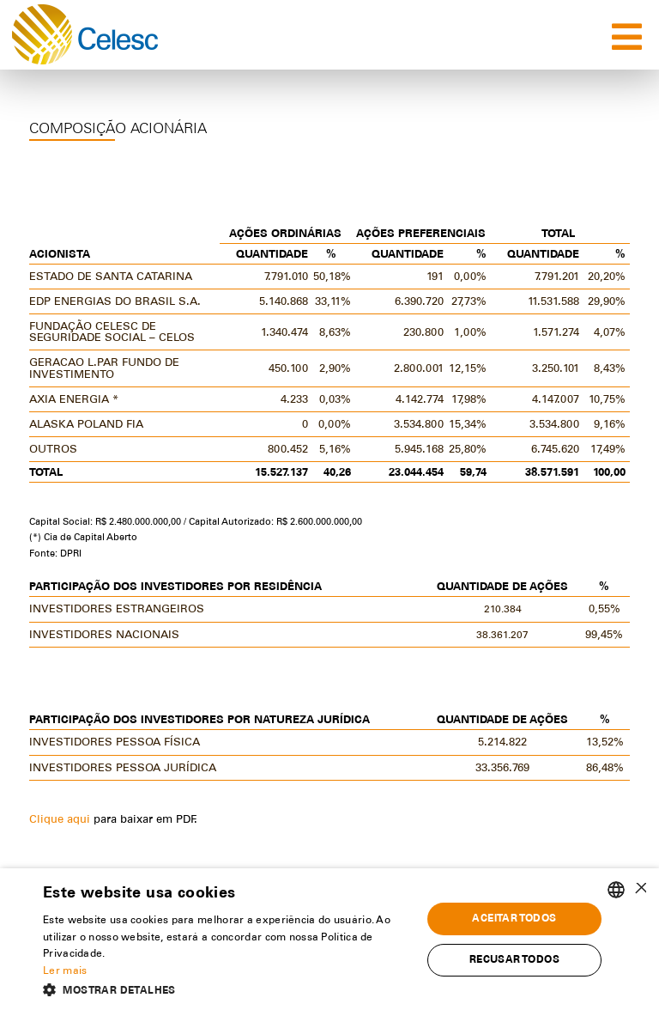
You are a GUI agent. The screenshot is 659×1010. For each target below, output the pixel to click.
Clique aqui (61, 820)
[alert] (329, 939)
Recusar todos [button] (514, 960)
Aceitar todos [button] (514, 919)
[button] (226, 989)
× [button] (639, 889)
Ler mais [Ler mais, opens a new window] (65, 971)
